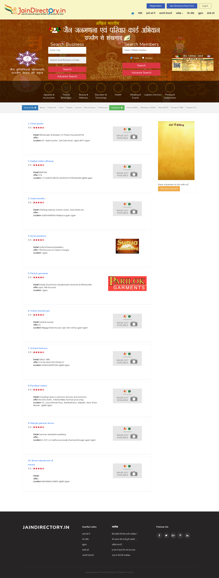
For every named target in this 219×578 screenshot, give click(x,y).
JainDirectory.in (46, 527)
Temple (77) (191, 107)
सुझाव (200, 13)
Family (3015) (132, 107)
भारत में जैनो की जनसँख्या (121, 555)
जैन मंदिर (190, 13)
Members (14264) (148, 107)
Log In (205, 5)
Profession (103, 107)
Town (61, 107)
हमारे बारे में (150, 13)
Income (78, 107)
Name (42, 107)
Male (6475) (163, 107)
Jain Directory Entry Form (182, 5)
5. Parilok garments (38, 273)
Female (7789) (177, 107)
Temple (69, 107)
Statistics (117, 107)
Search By (30, 107)
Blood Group (90, 107)
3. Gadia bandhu (36, 198)
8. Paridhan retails (37, 385)
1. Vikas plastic (35, 123)
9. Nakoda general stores (41, 423)
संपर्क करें (210, 13)
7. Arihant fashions (37, 348)
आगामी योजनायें (165, 13)
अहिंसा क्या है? (117, 544)
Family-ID (52, 107)
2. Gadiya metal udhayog (40, 161)
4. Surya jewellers (37, 236)
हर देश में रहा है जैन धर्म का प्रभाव (123, 550)
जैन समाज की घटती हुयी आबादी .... (124, 539)
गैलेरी (140, 13)
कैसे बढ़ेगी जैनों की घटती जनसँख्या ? (124, 534)
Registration (156, 5)
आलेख (179, 13)
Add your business (169, 188)
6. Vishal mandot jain (39, 310)
